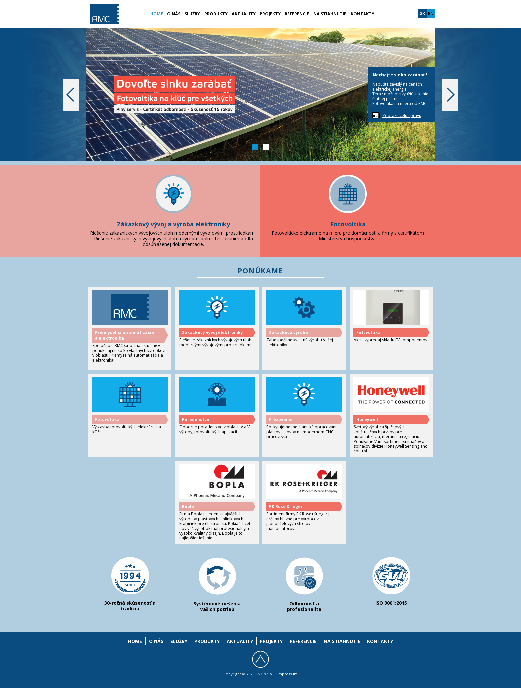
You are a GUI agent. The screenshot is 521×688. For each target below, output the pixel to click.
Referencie (297, 14)
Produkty (216, 14)
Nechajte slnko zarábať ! (400, 75)
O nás (173, 14)
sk (422, 13)
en (431, 13)
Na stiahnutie (329, 14)
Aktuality (244, 14)
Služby (192, 14)
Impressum (287, 673)
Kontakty (362, 14)
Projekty (270, 14)
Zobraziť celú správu (401, 115)
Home (156, 14)
